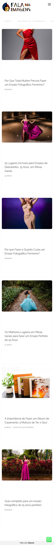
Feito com (27, 543)
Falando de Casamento (31, 21)
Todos (7, 21)
